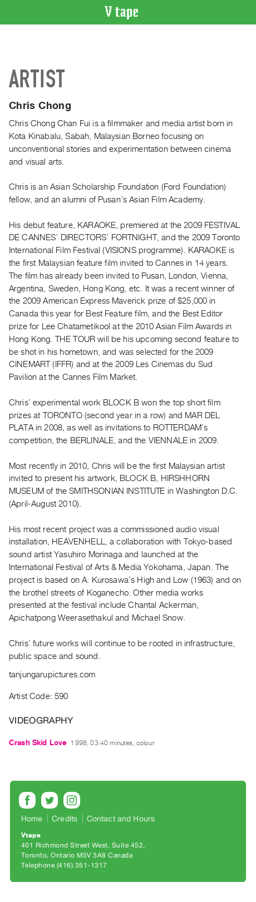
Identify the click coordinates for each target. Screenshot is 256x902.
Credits (64, 818)
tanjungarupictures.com (52, 674)
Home (32, 818)
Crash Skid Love (37, 743)
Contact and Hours (121, 818)
